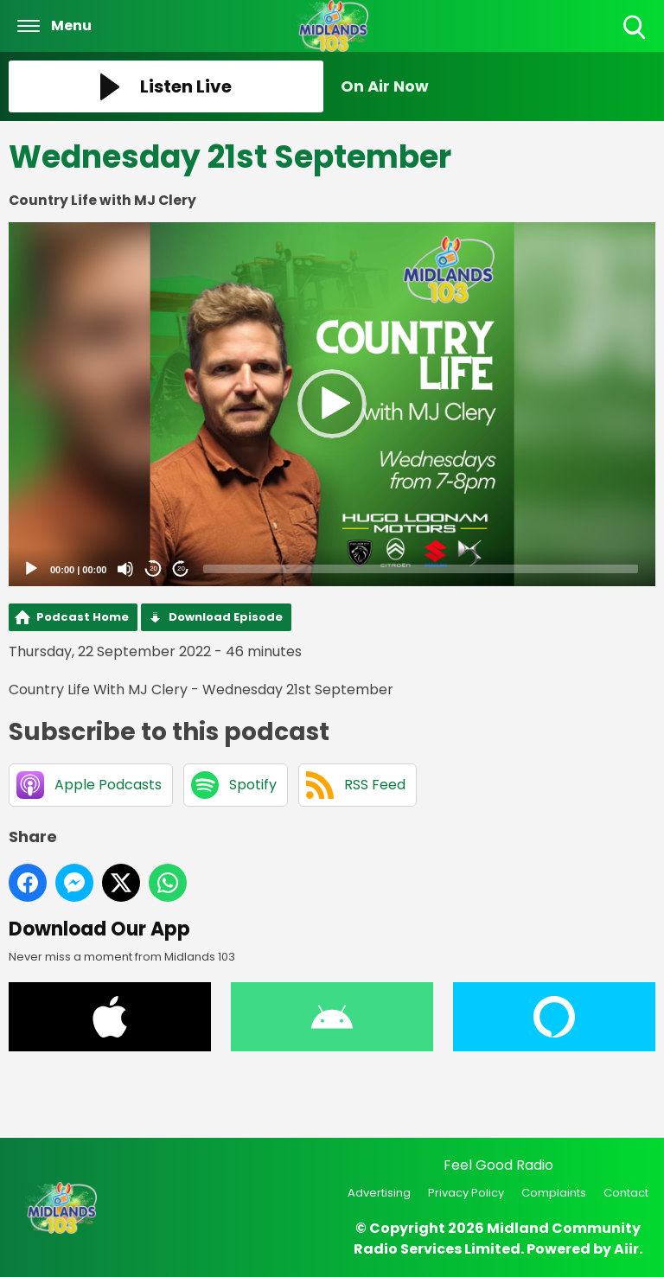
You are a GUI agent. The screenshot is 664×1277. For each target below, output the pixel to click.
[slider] (420, 569)
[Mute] (125, 569)
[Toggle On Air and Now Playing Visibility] (498, 86)
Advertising (379, 1192)
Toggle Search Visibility (635, 28)
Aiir (626, 1249)
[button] (332, 403)
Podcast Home (82, 617)
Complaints (553, 1192)
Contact (625, 1192)
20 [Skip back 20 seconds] (153, 568)
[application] (332, 404)
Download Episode (226, 617)
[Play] (31, 569)
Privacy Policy (466, 1192)
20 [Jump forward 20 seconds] (181, 568)
